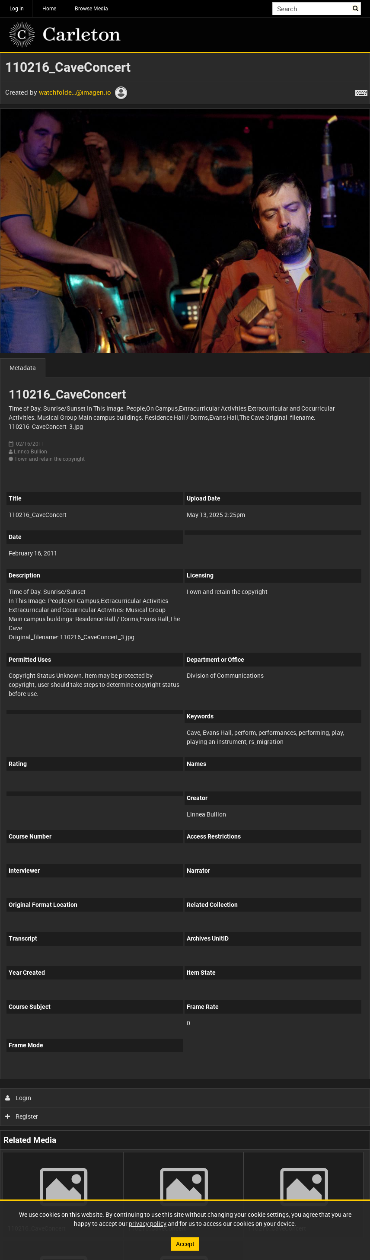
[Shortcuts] (361, 91)
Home (49, 8)
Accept (185, 1244)
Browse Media (91, 8)
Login (18, 1098)
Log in (17, 8)
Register (21, 1116)
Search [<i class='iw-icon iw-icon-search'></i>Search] (356, 8)
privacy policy (147, 1223)
